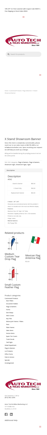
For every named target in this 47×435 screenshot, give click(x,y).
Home (6, 91)
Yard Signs (9, 342)
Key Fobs (9, 318)
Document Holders (12, 304)
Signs (29, 164)
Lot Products (9, 351)
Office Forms (9, 354)
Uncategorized (9, 363)
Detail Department (10, 345)
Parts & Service (9, 357)
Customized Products (15, 91)
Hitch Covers (10, 315)
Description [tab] (11, 170)
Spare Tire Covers (11, 336)
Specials (7, 360)
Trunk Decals (10, 339)
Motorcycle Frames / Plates (14, 321)
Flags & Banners (27, 91)
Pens (7, 324)
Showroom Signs (10, 164)
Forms (8, 309)
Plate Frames (10, 327)
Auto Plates (9, 301)
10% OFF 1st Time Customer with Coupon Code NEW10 (22, 9)
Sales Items (9, 330)
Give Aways (9, 312)
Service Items (10, 333)
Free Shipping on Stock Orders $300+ (16, 11)
